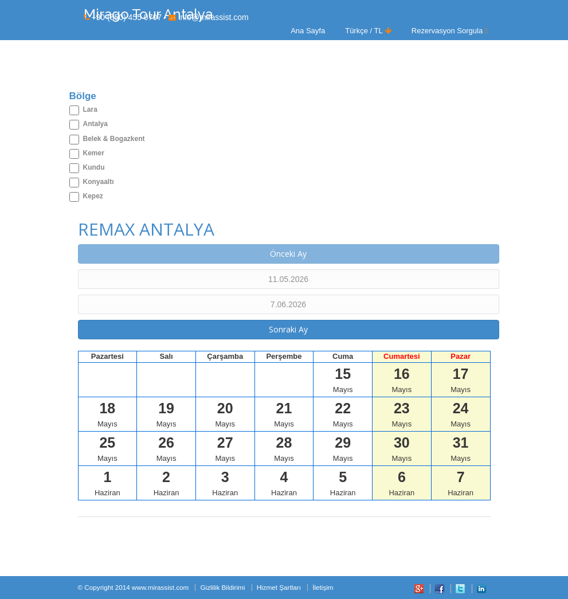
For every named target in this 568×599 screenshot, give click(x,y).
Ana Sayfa (308, 30)
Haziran (107, 483)
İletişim (322, 587)
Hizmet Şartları (279, 587)
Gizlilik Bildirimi (222, 587)
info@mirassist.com (213, 17)
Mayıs (343, 380)
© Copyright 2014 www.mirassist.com (133, 587)
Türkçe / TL (368, 30)
